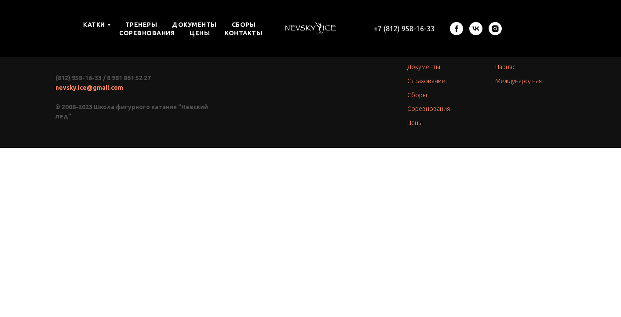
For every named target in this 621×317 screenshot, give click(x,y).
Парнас (505, 66)
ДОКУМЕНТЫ (194, 24)
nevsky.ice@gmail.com (89, 87)
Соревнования (428, 108)
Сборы (417, 95)
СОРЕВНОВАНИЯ (147, 33)
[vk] (475, 28)
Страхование (426, 81)
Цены (415, 122)
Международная (518, 81)
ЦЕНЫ (200, 33)
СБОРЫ (244, 24)
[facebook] (456, 28)
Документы (423, 66)
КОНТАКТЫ (243, 33)
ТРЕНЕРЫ (141, 24)
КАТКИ (94, 24)
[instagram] (495, 28)
